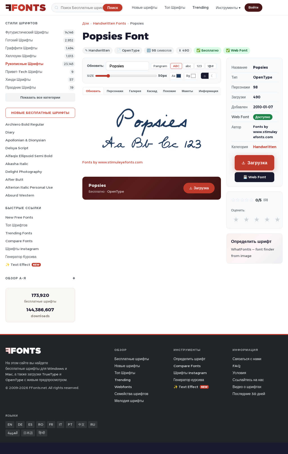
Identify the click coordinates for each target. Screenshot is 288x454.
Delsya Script (16, 148)
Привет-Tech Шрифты (23, 72)
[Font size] (126, 76)
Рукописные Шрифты (24, 64)
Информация (208, 91)
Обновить (93, 91)
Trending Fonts (18, 233)
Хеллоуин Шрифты (20, 56)
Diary (9, 132)
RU (92, 424)
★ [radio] (236, 219)
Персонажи (115, 91)
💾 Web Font (254, 177)
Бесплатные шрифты (132, 359)
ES (30, 424)
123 (199, 66)
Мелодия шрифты (129, 401)
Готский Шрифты (19, 40)
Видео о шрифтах (247, 387)
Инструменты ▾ (228, 8)
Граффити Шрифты (21, 48)
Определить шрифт (189, 359)
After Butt (14, 179)
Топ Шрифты (174, 7)
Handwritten (264, 147)
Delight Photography (23, 171)
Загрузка (199, 188)
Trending (200, 7)
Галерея (135, 91)
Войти (254, 7)
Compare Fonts (19, 241)
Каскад (152, 91)
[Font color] (178, 76)
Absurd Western (19, 195)
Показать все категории (40, 97)
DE (20, 424)
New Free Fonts (19, 217)
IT (60, 424)
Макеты (187, 91)
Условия (239, 373)
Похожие (169, 91)
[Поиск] (87, 7)
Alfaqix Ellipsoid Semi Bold (28, 156)
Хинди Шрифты (18, 79)
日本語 (28, 433)
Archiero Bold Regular (24, 124)
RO (40, 424)
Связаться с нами (247, 359)
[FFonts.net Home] (25, 7)
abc (188, 66)
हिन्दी (42, 433)
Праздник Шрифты (20, 87)
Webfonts (123, 387)
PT (70, 424)
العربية (13, 433)
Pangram (160, 66)
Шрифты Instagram (22, 249)
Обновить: (95, 66)
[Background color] (193, 76)
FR (51, 424)
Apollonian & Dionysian (25, 140)
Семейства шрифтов (131, 394)
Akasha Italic (16, 164)
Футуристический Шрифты (26, 32)
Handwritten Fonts (109, 23)
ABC (176, 66)
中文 (81, 424)
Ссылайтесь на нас (248, 380)
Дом (85, 23)
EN (10, 424)
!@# (211, 66)
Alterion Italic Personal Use (29, 187)
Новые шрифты (144, 7)
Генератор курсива (20, 257)
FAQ (236, 366)
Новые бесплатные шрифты (40, 113)
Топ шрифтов (16, 225)
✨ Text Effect (23, 264)
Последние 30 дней (249, 394)
